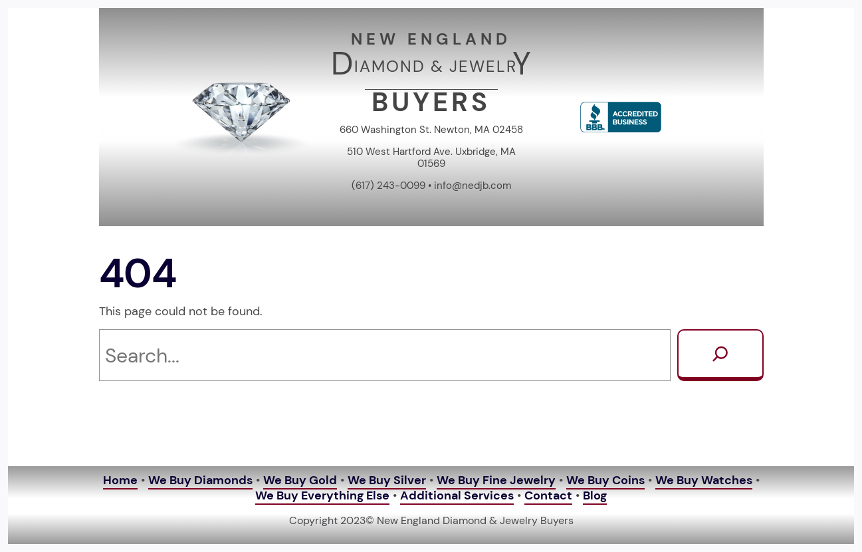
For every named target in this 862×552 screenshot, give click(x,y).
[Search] (720, 355)
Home (120, 480)
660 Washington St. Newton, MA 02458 (431, 129)
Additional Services (457, 495)
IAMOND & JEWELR (435, 66)
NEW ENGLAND (431, 39)
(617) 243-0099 (388, 185)
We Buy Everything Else (322, 495)
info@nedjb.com (472, 185)
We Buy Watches (703, 480)
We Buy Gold (300, 480)
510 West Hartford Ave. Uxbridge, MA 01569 (431, 157)
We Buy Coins (605, 480)
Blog (595, 495)
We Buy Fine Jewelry (496, 480)
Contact (548, 495)
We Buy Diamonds (200, 480)
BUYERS (431, 101)
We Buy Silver (387, 480)
